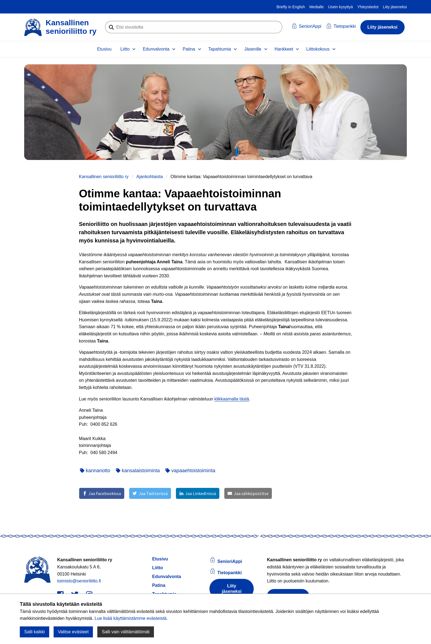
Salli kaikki (34, 631)
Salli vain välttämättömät (125, 631)
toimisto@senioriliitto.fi (79, 581)
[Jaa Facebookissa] (101, 493)
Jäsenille (252, 49)
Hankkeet (284, 49)
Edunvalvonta (156, 49)
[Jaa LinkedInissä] (197, 493)
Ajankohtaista (149, 176)
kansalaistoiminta (138, 470)
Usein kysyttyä (340, 7)
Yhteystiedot (367, 7)
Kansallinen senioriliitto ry (104, 176)
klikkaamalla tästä (231, 399)
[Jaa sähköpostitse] (248, 493)
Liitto (125, 49)
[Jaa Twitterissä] (150, 493)
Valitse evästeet (73, 631)
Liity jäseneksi (395, 7)
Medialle (316, 7)
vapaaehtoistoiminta (190, 470)
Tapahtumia (219, 49)
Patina (189, 49)
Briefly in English (291, 7)
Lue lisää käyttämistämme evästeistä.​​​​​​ (131, 618)
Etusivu (104, 49)
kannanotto (95, 470)
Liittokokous (318, 49)
